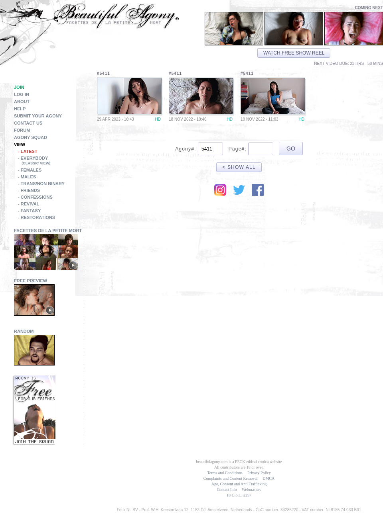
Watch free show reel (293, 53)
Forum (22, 130)
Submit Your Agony (38, 115)
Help (20, 108)
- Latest (28, 151)
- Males (27, 176)
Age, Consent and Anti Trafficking (239, 484)
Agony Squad (30, 137)
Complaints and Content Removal (230, 478)
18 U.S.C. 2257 (239, 495)
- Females (29, 170)
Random (24, 331)
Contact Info (227, 489)
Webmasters (251, 489)
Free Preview (30, 280)
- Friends (29, 190)
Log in (21, 94)
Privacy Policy (259, 473)
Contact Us (28, 123)
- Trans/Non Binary (41, 183)
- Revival (28, 203)
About (22, 101)
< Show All (239, 167)
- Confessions (35, 197)
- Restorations (36, 217)
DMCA (268, 478)
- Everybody (51, 161)
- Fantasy (29, 210)
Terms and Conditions (224, 473)
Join (19, 87)
